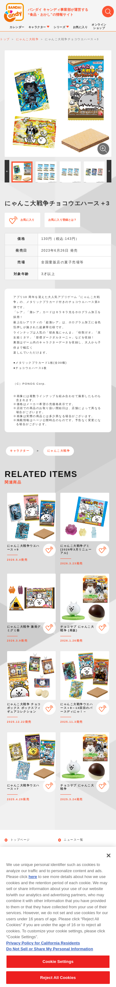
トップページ (20, 840)
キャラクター (19, 450)
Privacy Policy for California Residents (43, 949)
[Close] (108, 862)
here (32, 883)
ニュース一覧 (73, 840)
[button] (7, 171)
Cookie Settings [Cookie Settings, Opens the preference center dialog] (57, 968)
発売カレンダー (22, 848)
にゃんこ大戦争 (58, 450)
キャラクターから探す (80, 848)
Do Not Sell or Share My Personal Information (49, 955)
